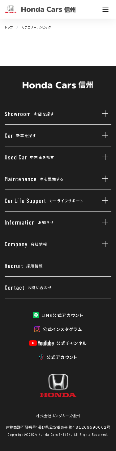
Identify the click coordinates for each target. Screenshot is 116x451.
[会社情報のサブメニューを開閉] (103, 244)
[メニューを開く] (105, 9)
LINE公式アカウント (62, 315)
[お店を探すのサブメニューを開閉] (103, 113)
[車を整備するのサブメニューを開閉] (103, 179)
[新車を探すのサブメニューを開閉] (103, 135)
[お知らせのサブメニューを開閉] (103, 222)
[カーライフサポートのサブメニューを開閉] (103, 200)
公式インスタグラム (62, 329)
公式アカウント (61, 357)
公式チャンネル (71, 343)
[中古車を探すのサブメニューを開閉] (103, 157)
